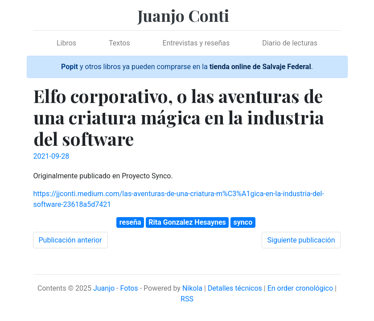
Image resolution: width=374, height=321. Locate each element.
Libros (66, 43)
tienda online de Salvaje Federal (260, 66)
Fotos (129, 288)
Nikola (192, 288)
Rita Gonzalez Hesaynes (187, 222)
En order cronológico (300, 288)
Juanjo (104, 288)
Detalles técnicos (235, 288)
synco (243, 222)
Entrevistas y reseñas (196, 43)
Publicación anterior (70, 240)
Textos (119, 43)
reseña (130, 222)
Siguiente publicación (301, 240)
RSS (187, 299)
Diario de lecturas (289, 43)
